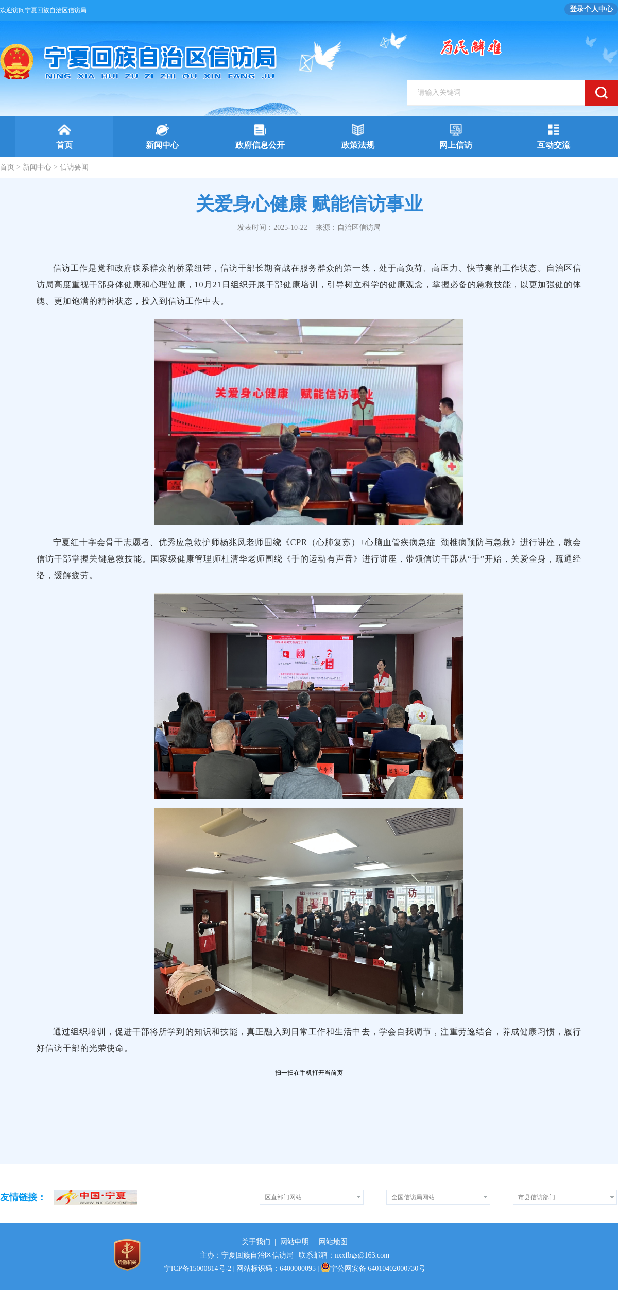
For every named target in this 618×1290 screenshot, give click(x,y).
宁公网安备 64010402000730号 (373, 1268)
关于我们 (256, 1242)
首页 (7, 167)
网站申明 (294, 1242)
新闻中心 (37, 167)
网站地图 (333, 1242)
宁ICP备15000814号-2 (197, 1268)
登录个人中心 (591, 9)
